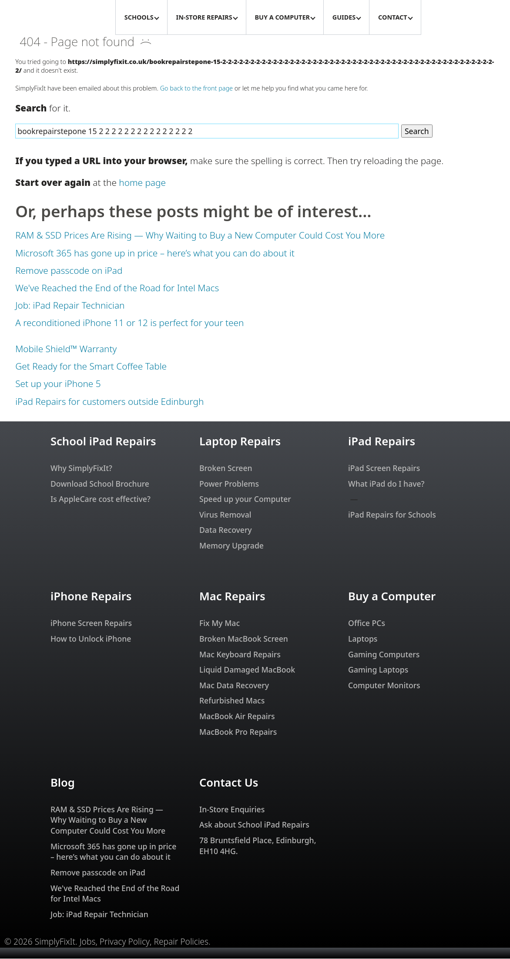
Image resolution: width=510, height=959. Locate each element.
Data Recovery (225, 530)
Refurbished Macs (232, 701)
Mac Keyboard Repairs (240, 654)
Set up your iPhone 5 (58, 384)
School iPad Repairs (103, 441)
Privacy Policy (125, 942)
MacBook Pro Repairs (238, 732)
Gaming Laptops (378, 670)
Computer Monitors (384, 685)
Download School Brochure (99, 484)
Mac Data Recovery (234, 685)
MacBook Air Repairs (237, 716)
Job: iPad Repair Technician (69, 305)
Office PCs (366, 623)
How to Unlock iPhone (90, 639)
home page (142, 183)
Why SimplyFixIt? (81, 468)
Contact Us (228, 783)
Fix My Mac (219, 623)
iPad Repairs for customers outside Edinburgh (109, 402)
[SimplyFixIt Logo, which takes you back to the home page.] (58, 17)
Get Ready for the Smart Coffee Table (91, 366)
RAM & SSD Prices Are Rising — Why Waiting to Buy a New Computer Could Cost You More (200, 235)
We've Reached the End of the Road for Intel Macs (117, 288)
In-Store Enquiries (232, 809)
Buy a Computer (392, 596)
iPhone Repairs (90, 596)
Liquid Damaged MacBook (247, 670)
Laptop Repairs (240, 441)
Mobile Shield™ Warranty (66, 349)
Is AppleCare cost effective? (100, 499)
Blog (62, 783)
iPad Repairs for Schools (392, 515)
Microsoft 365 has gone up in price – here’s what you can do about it (155, 253)
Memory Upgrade (231, 546)
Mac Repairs (232, 596)
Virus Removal (225, 515)
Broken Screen (225, 468)
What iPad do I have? (386, 484)
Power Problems (229, 484)
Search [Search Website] (417, 131)
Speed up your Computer (245, 499)
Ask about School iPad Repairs (254, 825)
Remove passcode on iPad (68, 271)
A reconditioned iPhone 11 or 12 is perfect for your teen (129, 323)
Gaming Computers (383, 654)
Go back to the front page (196, 88)
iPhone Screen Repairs (91, 623)
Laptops (362, 639)
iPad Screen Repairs (384, 468)
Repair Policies (181, 942)
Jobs (88, 942)
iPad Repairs (381, 441)
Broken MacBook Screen (243, 639)
